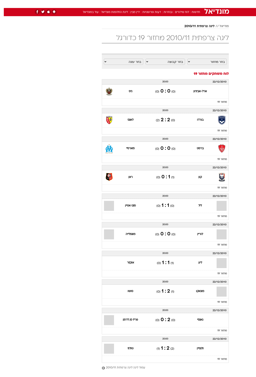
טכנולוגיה (97, 3)
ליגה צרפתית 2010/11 (196, 26)
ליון (196, 263)
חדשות (198, 3)
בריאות (125, 3)
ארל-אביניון (196, 91)
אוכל (138, 3)
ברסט (196, 148)
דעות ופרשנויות (148, 12)
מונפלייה (127, 234)
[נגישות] (5, 4)
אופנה (82, 3)
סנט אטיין (126, 205)
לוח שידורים (178, 12)
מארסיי (126, 148)
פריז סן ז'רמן (126, 320)
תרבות (172, 3)
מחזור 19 (218, 102)
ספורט (185, 3)
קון (196, 177)
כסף (148, 3)
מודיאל (220, 26)
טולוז (127, 348)
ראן (127, 177)
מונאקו (196, 291)
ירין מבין (131, 12)
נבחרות (164, 12)
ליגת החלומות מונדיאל (110, 12)
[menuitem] (196, 4)
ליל (196, 205)
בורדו (196, 120)
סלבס (159, 3)
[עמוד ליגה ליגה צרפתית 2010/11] (161, 368)
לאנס (127, 120)
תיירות (112, 3)
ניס (126, 91)
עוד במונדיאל (87, 12)
